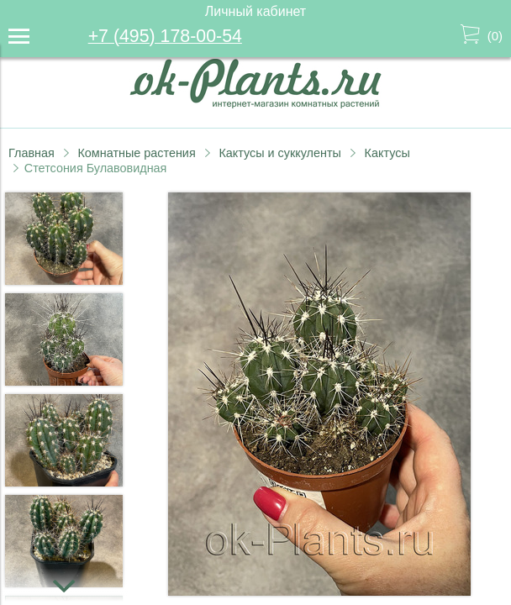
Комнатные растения (136, 153)
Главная (31, 153)
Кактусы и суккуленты (280, 153)
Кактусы (387, 153)
